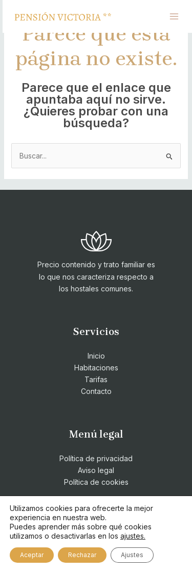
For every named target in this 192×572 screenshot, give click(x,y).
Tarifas (96, 379)
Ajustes (132, 555)
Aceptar (32, 555)
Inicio (96, 355)
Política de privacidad (96, 458)
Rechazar (82, 555)
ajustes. (132, 535)
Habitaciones (96, 367)
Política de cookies (96, 482)
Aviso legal (96, 470)
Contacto (96, 391)
